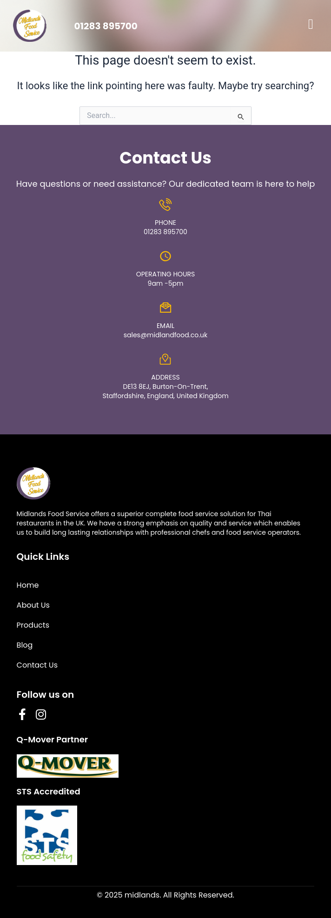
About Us (33, 605)
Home (28, 585)
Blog (25, 645)
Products (33, 625)
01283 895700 (105, 26)
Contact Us (37, 665)
